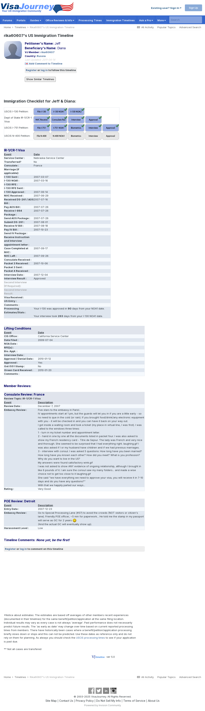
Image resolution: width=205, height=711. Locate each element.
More (161, 20)
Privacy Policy (85, 700)
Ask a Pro (146, 20)
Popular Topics (166, 27)
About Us (154, 700)
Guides (35, 20)
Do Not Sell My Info (108, 700)
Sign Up (193, 7)
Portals (21, 20)
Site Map (51, 700)
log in (44, 70)
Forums (7, 20)
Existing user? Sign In (166, 7)
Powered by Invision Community (102, 705)
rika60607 (47, 52)
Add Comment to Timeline (45, 63)
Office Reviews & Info (59, 20)
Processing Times (90, 20)
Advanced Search (190, 27)
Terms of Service (134, 700)
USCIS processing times (90, 637)
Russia (41, 56)
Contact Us (66, 700)
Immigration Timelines (120, 20)
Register (31, 70)
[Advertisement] (74, 583)
